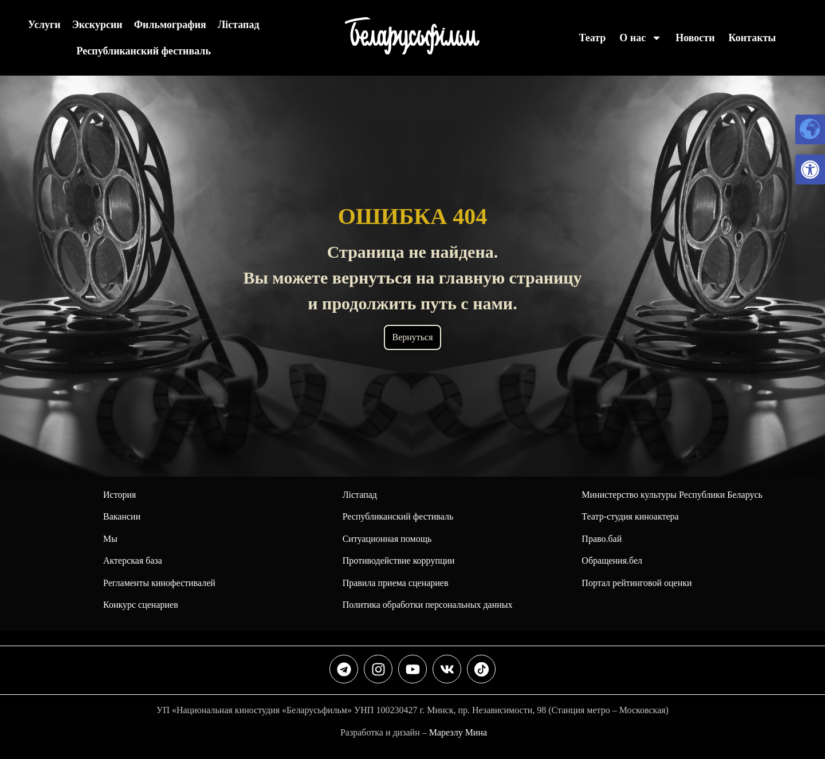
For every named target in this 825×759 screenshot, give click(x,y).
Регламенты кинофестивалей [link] (159, 583)
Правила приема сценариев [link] (396, 583)
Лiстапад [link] (239, 24)
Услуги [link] (44, 24)
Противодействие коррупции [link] (399, 560)
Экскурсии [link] (97, 24)
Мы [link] (110, 539)
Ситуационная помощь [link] (387, 539)
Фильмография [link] (170, 24)
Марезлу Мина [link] (458, 732)
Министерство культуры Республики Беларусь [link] (672, 495)
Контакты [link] (752, 38)
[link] (810, 169)
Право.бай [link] (602, 539)
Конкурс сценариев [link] (140, 604)
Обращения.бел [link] (612, 560)
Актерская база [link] (132, 560)
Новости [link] (694, 38)
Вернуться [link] (412, 337)
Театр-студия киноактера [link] (630, 516)
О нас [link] (640, 38)
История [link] (119, 495)
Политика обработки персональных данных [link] (428, 604)
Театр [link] (592, 38)
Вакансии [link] (121, 516)
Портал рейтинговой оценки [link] (637, 583)
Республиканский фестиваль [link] (143, 51)
